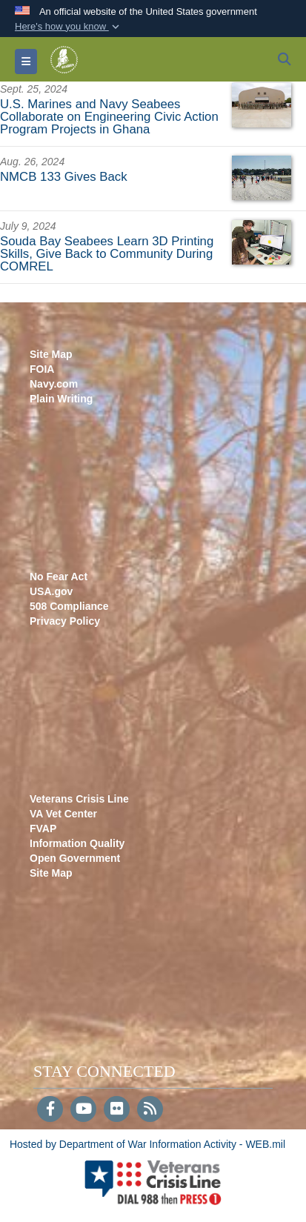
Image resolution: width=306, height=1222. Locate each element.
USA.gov (51, 591)
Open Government (75, 858)
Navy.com (54, 384)
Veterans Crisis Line (79, 799)
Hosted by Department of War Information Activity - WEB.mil (147, 1144)
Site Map (51, 354)
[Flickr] (117, 1110)
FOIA (42, 369)
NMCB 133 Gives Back (63, 177)
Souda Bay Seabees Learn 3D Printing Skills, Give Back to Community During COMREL (106, 253)
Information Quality (77, 843)
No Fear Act (58, 576)
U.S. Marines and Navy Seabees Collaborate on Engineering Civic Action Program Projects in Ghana (109, 116)
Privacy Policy (65, 621)
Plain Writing (61, 399)
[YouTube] (83, 1110)
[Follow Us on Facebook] (50, 1110)
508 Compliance (69, 606)
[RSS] (150, 1110)
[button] (68, 26)
